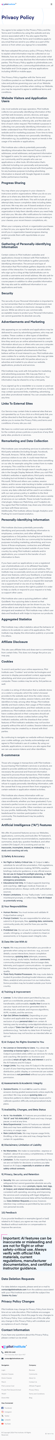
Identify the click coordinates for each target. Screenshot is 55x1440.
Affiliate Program (35, 1386)
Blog (30, 1398)
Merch (3, 1382)
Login (3, 1370)
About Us (32, 1378)
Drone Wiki (5, 1398)
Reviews (32, 1370)
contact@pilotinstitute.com (39, 1024)
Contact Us (33, 1382)
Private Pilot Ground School (11, 1390)
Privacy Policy (34, 1390)
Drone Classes (6, 1378)
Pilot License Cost (7, 1386)
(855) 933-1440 (10, 1352)
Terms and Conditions (37, 1394)
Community (33, 1374)
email (24, 1337)
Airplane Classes (7, 1374)
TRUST (3, 1394)
